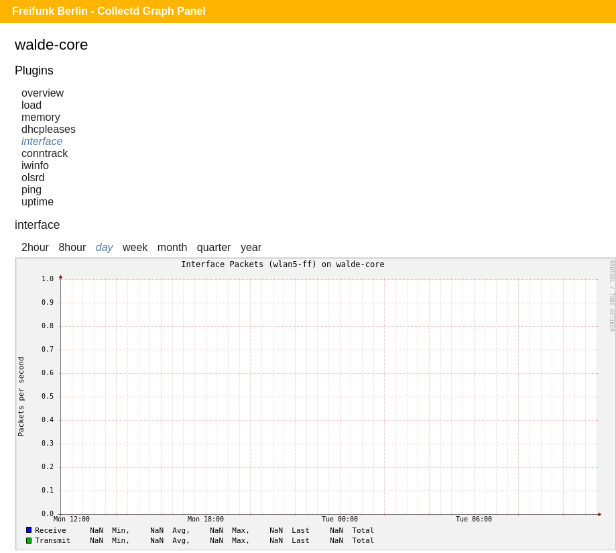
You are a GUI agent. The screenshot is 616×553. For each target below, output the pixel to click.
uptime (37, 201)
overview (42, 93)
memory (40, 117)
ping (31, 189)
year (251, 247)
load (31, 105)
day (104, 247)
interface (41, 141)
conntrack (44, 153)
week (135, 247)
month (172, 247)
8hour (72, 247)
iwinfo (35, 165)
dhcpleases (48, 129)
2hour (35, 247)
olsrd (33, 177)
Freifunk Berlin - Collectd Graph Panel (109, 11)
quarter (214, 247)
